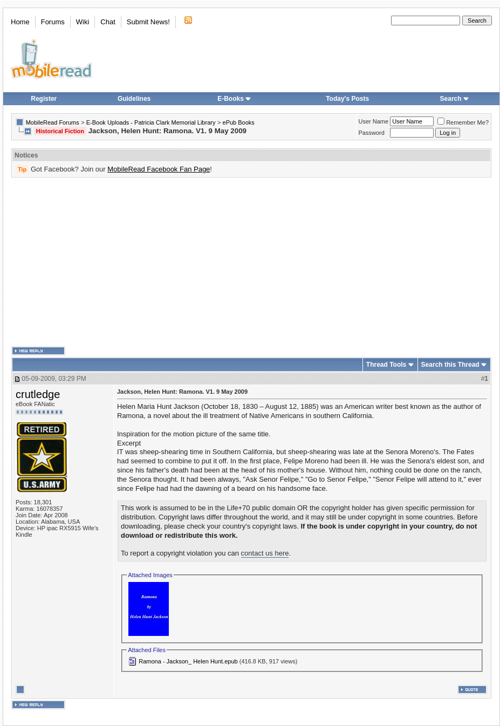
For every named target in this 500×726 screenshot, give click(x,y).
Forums (53, 22)
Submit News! (148, 22)
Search (454, 98)
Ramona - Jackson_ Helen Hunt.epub (188, 661)
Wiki (83, 22)
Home (20, 22)
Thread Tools (386, 364)
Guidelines (134, 98)
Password (372, 132)
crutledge (38, 394)
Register (44, 98)
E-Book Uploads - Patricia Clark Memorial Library (151, 122)
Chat (107, 22)
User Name (374, 121)
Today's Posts (347, 98)
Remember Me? (463, 122)
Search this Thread (450, 364)
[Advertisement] (186, 262)
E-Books (234, 98)
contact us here (265, 553)
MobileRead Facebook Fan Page (158, 169)
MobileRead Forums (52, 122)
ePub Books (239, 122)
